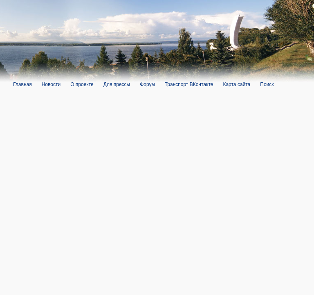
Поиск (267, 84)
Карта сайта (236, 84)
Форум (147, 84)
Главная (22, 84)
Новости (51, 84)
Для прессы (116, 84)
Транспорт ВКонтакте (189, 84)
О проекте (82, 84)
